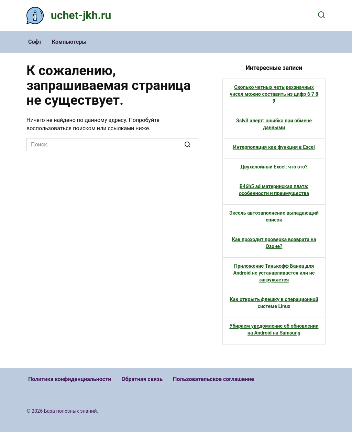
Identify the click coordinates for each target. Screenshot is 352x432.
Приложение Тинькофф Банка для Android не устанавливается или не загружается (274, 273)
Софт (35, 42)
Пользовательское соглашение (213, 379)
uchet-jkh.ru (81, 15)
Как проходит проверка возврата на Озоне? (274, 243)
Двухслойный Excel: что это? (273, 167)
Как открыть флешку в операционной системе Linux (274, 303)
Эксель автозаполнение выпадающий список (274, 216)
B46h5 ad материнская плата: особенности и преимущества (274, 190)
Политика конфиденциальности (69, 379)
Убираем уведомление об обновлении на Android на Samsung (273, 329)
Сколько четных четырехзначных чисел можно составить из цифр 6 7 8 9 (274, 94)
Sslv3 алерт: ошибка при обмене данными (274, 124)
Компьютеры (69, 42)
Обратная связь (142, 379)
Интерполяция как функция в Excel (274, 147)
